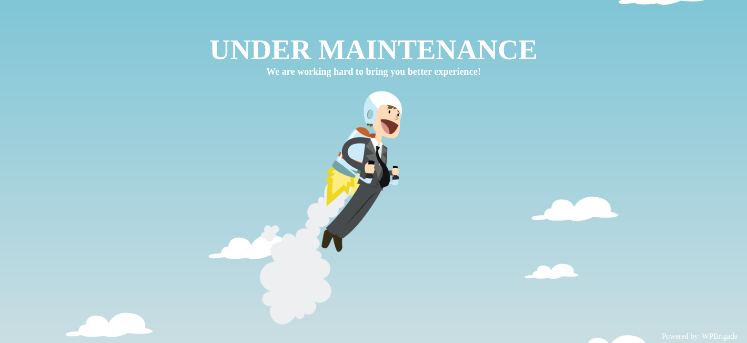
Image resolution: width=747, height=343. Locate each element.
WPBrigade (719, 336)
